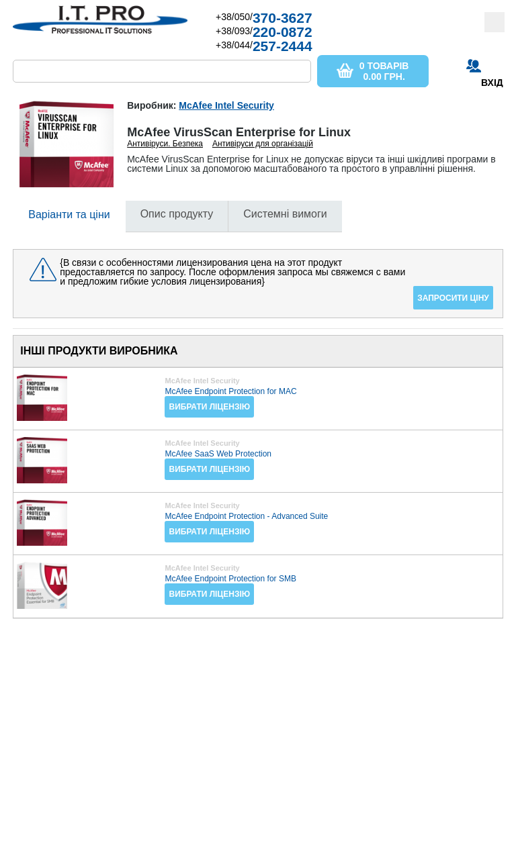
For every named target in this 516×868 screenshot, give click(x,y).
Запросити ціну (453, 298)
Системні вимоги (285, 214)
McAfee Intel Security (226, 105)
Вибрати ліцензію (209, 407)
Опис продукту (177, 214)
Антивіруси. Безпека (165, 143)
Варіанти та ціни (69, 214)
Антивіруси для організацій (262, 143)
